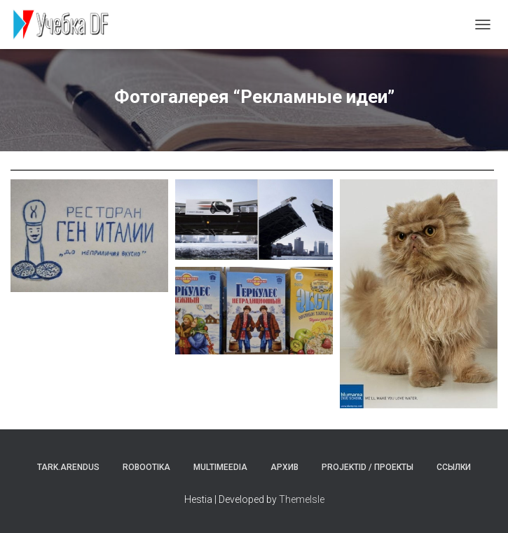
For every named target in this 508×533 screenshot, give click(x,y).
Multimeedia (220, 467)
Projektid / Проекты (367, 467)
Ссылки (454, 467)
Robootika (146, 467)
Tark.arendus (68, 467)
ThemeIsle (301, 499)
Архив (284, 467)
